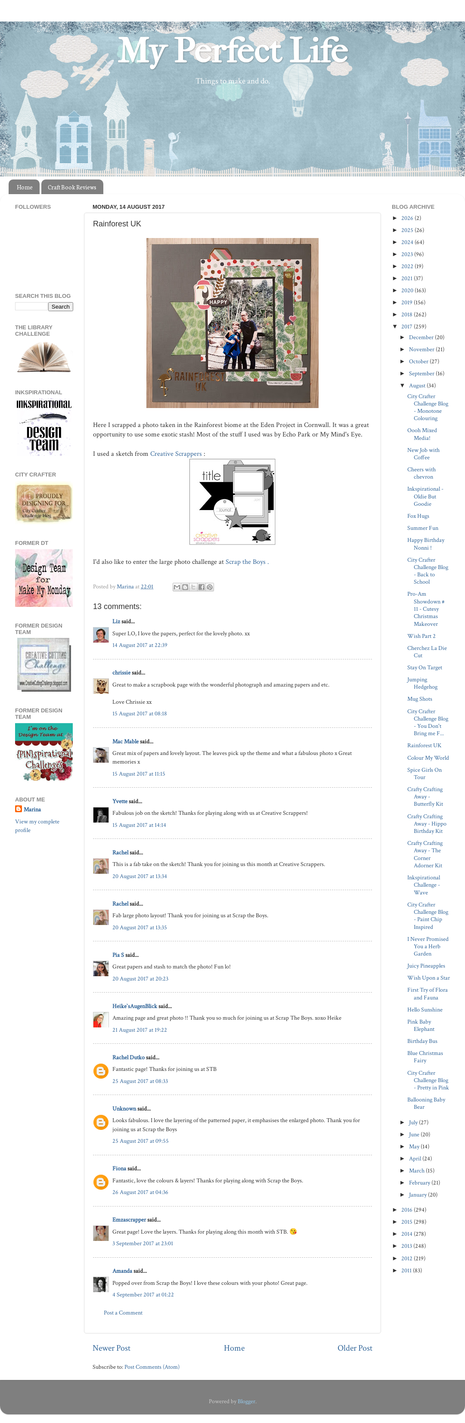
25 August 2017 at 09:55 (140, 1141)
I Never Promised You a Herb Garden (428, 946)
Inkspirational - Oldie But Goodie (425, 496)
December (422, 337)
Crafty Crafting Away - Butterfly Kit (425, 796)
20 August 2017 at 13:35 (139, 927)
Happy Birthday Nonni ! (425, 543)
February (420, 1183)
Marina (32, 809)
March (417, 1170)
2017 (407, 326)
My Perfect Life (232, 51)
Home (25, 187)
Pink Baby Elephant (420, 1025)
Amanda (122, 1271)
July (414, 1122)
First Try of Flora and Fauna (427, 993)
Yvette (119, 801)
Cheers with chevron (421, 473)
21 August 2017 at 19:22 (139, 1030)
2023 (407, 254)
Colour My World (428, 758)
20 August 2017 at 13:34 (139, 876)
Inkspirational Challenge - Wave (423, 885)
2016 (407, 1210)
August (418, 385)
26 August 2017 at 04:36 (140, 1192)
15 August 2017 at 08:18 (139, 713)
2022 (408, 266)
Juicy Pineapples (426, 966)
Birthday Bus (422, 1041)
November (422, 349)
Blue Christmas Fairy (425, 1056)
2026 (408, 218)
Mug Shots (419, 699)
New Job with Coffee (423, 453)
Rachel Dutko (128, 1057)
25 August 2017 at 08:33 (140, 1081)
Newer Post (111, 1348)
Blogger (246, 1401)
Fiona (119, 1168)
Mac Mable (125, 741)
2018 (407, 314)
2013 (407, 1246)
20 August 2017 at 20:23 (140, 978)
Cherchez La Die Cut (427, 651)
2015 (407, 1222)
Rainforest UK (424, 745)
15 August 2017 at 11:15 (138, 774)
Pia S (118, 955)
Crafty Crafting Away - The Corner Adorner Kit (425, 854)
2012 (407, 1258)
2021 (407, 278)
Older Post (355, 1348)
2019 (407, 302)
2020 (408, 290)
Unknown (124, 1108)
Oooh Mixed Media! (422, 434)
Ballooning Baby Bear (426, 1103)
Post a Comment (123, 1313)
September (422, 373)
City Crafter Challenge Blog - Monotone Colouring (427, 407)
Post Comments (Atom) (152, 1367)
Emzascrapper (129, 1220)
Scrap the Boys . (248, 561)
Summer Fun (422, 528)
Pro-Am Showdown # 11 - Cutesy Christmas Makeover (426, 609)
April (415, 1158)
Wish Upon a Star (428, 978)
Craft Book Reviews (72, 187)
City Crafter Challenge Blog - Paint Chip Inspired (427, 915)
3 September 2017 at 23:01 (142, 1243)
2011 (407, 1270)
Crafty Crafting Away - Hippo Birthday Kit (426, 823)
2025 (408, 230)
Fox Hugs (418, 516)
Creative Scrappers (177, 453)
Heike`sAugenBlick (134, 1006)
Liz (116, 621)
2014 (407, 1234)
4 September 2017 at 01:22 (143, 1294)
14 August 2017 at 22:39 (139, 645)
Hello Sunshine (425, 1009)
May (415, 1146)
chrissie (121, 672)
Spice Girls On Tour (424, 773)
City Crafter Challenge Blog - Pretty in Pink (428, 1080)
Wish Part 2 (421, 636)
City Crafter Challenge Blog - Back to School (427, 571)
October (419, 361)
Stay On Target (424, 667)
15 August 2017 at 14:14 (139, 825)
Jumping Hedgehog (422, 683)
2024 (408, 242)
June (415, 1134)
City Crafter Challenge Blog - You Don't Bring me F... (427, 722)
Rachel (120, 852)
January (418, 1195)
